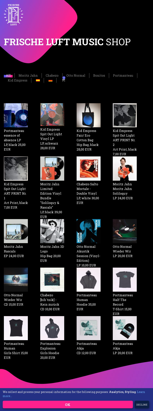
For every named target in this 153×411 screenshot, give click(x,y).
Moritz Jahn (28, 75)
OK (67, 404)
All (8, 75)
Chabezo (52, 75)
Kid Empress (17, 80)
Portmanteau (123, 75)
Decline (141, 404)
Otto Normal (75, 75)
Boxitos (99, 75)
